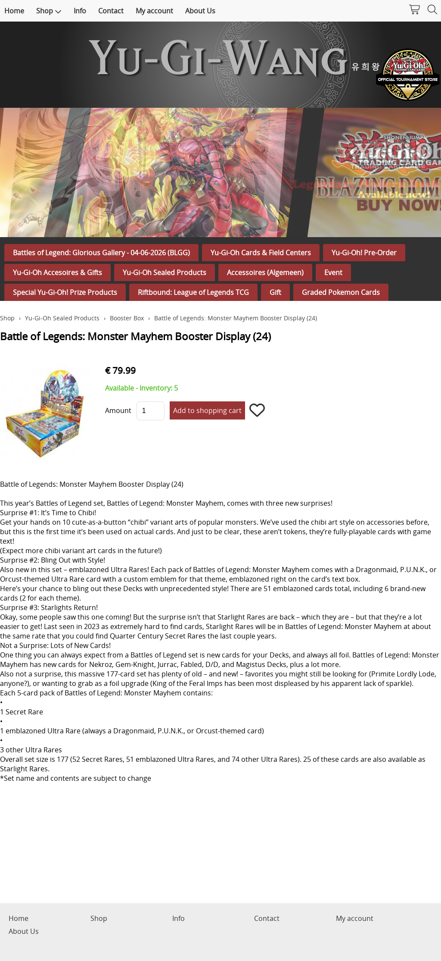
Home (14, 11)
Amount (118, 410)
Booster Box (127, 318)
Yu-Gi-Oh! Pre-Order (364, 252)
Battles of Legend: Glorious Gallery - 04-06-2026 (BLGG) (101, 252)
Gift (275, 292)
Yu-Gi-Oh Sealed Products (164, 272)
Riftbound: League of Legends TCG (193, 292)
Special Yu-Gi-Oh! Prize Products (65, 292)
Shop (49, 11)
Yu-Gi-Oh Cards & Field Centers (261, 252)
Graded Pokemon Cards (341, 292)
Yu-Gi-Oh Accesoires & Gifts (57, 272)
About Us (200, 11)
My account (154, 11)
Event (333, 272)
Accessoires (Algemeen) (265, 272)
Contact (111, 11)
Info (80, 11)
